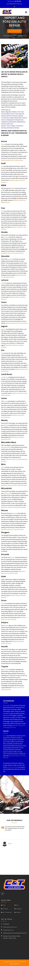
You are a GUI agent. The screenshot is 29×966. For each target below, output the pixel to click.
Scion (2, 603)
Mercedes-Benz (5, 447)
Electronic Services (11, 116)
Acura (2, 144)
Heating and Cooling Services (14, 120)
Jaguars (3, 329)
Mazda (6, 425)
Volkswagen (6, 705)
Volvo (4, 736)
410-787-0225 (16, 31)
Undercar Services (14, 128)
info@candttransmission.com (15, 3)
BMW (13, 188)
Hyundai (10, 259)
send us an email (12, 767)
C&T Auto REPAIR (19, 962)
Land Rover (4, 377)
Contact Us (18, 912)
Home (3, 905)
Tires (8, 126)
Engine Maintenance (16, 118)
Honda (6, 237)
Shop (17, 905)
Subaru (6, 625)
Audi (2, 166)
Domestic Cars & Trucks (11, 114)
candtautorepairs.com (8, 930)
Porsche (12, 557)
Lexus (5, 401)
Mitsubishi (7, 493)
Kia (2, 353)
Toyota (6, 669)
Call (14, 31)
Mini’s (3, 467)
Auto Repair (5, 908)
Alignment (9, 112)
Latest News (19, 908)
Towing (12, 126)
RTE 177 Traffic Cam (7, 912)
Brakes (14, 112)
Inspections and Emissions (8, 122)
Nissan (15, 513)
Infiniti (3, 283)
